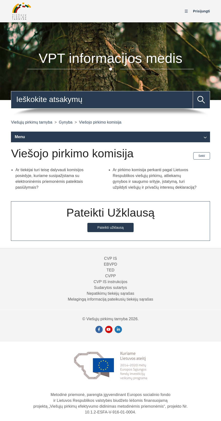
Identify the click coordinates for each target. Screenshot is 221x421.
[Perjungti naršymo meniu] (187, 11)
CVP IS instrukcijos (111, 282)
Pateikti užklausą (110, 227)
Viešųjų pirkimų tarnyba (31, 122)
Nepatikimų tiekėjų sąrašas (110, 293)
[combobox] (110, 99)
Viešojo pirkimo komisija (100, 122)
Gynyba (66, 122)
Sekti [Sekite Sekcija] (201, 156)
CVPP (110, 276)
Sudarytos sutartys (110, 288)
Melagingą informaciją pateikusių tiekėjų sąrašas (110, 299)
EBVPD (110, 264)
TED (110, 270)
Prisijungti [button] (201, 11)
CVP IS (110, 258)
